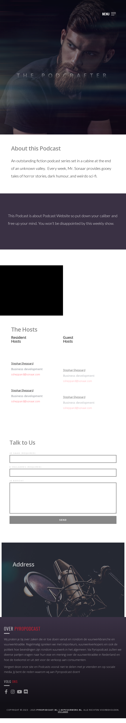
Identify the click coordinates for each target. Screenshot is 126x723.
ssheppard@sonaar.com (25, 386)
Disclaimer (63, 716)
